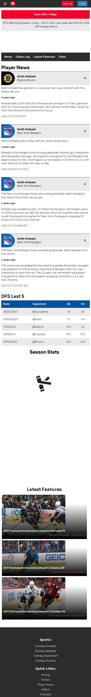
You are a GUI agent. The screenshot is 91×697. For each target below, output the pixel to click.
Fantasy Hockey (46, 660)
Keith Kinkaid (26, 76)
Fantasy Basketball (46, 655)
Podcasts (45, 694)
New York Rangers (29, 132)
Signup (67, 3)
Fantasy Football (45, 646)
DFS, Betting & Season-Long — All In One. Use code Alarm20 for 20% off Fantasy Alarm (46, 24)
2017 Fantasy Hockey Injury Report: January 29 (33, 568)
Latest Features (44, 56)
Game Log (23, 56)
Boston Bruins (26, 80)
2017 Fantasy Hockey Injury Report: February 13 (34, 531)
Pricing (45, 675)
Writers (45, 679)
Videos (45, 689)
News (8, 56)
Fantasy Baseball (45, 651)
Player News (45, 684)
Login (82, 3)
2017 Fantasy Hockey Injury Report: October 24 (34, 611)
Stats (62, 56)
